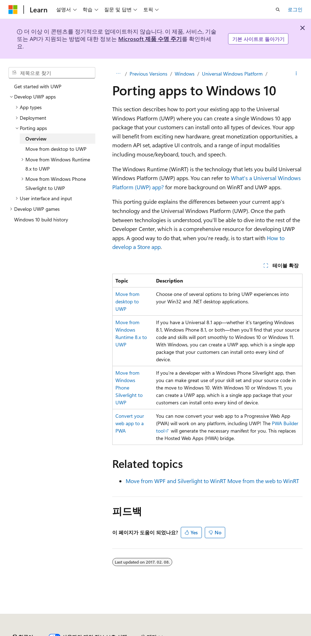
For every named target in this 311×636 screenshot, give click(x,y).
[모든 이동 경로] (118, 73)
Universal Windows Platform (232, 73)
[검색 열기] (278, 9)
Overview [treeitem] (36, 138)
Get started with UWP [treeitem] (37, 86)
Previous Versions (148, 73)
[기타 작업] (296, 73)
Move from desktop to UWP (127, 301)
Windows (185, 73)
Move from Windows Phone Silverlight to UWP (129, 387)
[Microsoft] (13, 9)
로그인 (295, 9)
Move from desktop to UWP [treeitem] (55, 148)
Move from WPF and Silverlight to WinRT (176, 481)
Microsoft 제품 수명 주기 (150, 38)
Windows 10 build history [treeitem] (41, 219)
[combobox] (51, 72)
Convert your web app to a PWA (129, 423)
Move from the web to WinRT (263, 481)
